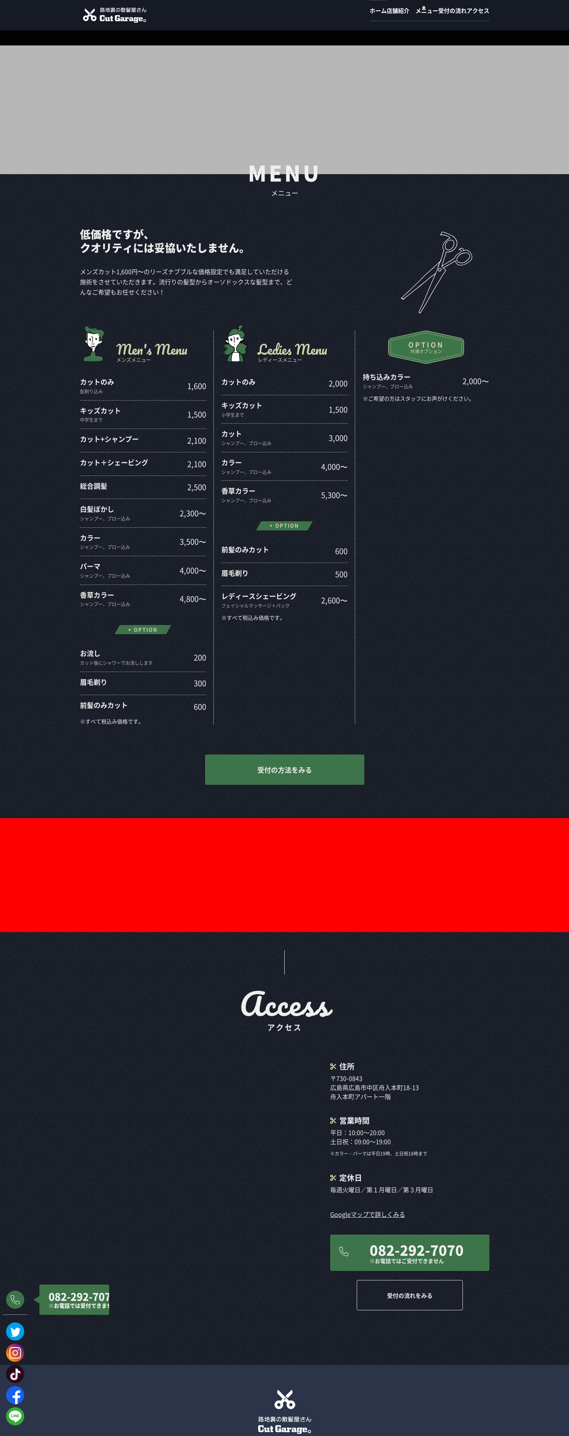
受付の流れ (437, 15)
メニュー (396, 15)
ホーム (323, 15)
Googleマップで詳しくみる (367, 1085)
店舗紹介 (358, 15)
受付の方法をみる (284, 754)
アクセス (478, 15)
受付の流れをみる (409, 1166)
